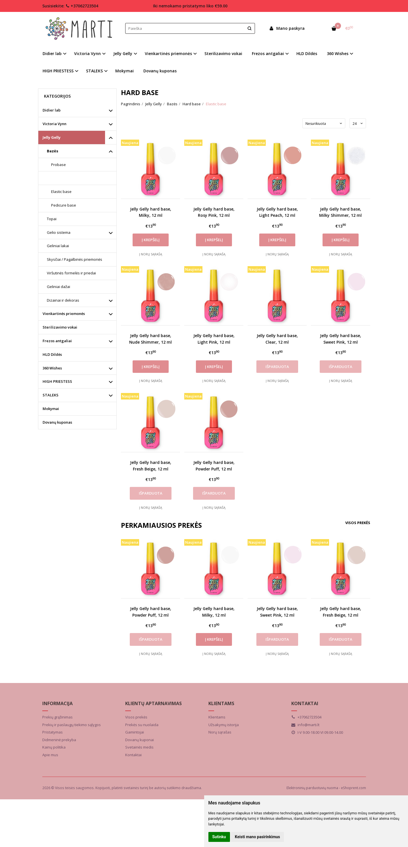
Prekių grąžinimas (57, 717)
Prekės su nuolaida (141, 724)
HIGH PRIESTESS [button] (58, 70)
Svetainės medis (139, 747)
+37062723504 (82, 6)
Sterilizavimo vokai (223, 53)
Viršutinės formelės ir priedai (71, 273)
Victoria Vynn (54, 123)
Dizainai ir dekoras (63, 300)
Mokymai (124, 70)
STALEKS (50, 395)
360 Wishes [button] (337, 53)
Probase (58, 164)
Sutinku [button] (219, 837)
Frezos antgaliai (57, 340)
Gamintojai (134, 732)
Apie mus (50, 754)
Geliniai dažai (58, 286)
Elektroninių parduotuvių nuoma (312, 787)
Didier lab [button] (52, 53)
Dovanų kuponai (139, 739)
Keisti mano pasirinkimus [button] (257, 837)
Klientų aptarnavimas (153, 703)
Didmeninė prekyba (59, 739)
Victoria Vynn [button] (87, 53)
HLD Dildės (306, 53)
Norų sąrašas (219, 732)
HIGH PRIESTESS (57, 381)
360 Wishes (52, 368)
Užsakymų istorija (223, 724)
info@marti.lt (305, 724)
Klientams (221, 703)
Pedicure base (63, 205)
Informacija (57, 703)
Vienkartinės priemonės (64, 313)
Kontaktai (133, 754)
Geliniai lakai (58, 245)
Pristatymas (52, 732)
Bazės (52, 151)
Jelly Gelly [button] (122, 53)
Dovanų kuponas (160, 70)
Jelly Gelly (51, 137)
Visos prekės (357, 522)
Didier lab (51, 110)
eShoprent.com (353, 787)
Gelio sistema (58, 232)
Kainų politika (54, 747)
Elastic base (61, 191)
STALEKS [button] (94, 70)
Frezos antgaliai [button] (268, 53)
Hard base (60, 177)
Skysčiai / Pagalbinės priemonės (74, 259)
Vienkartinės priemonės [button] (168, 53)
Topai (52, 218)
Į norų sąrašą (150, 254)
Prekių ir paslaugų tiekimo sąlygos (71, 724)
